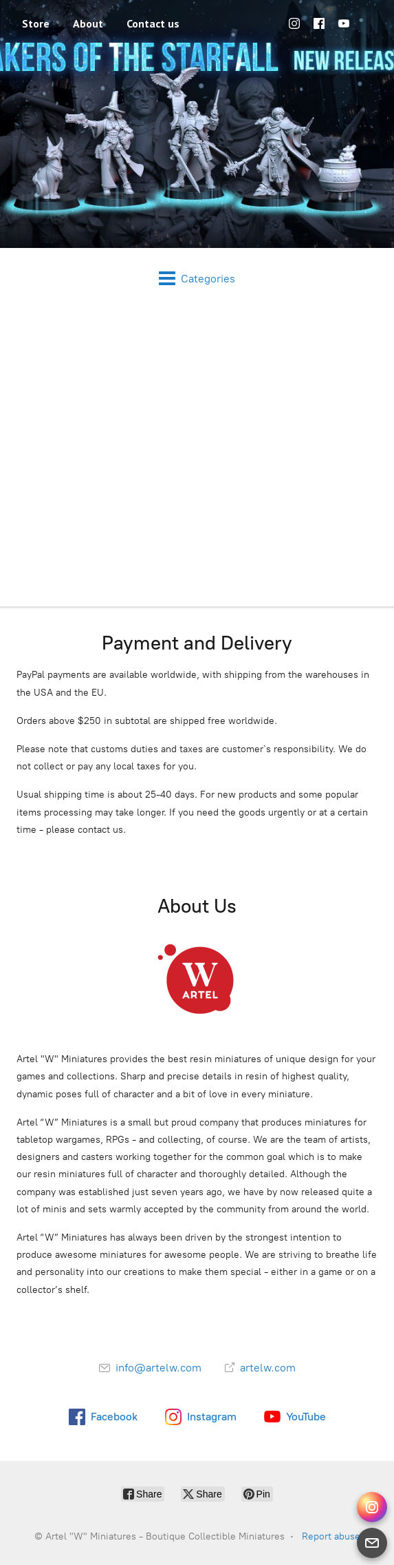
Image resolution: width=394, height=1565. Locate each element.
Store (36, 23)
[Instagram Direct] (372, 1507)
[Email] (372, 1543)
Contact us (153, 23)
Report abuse (331, 1536)
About (88, 23)
